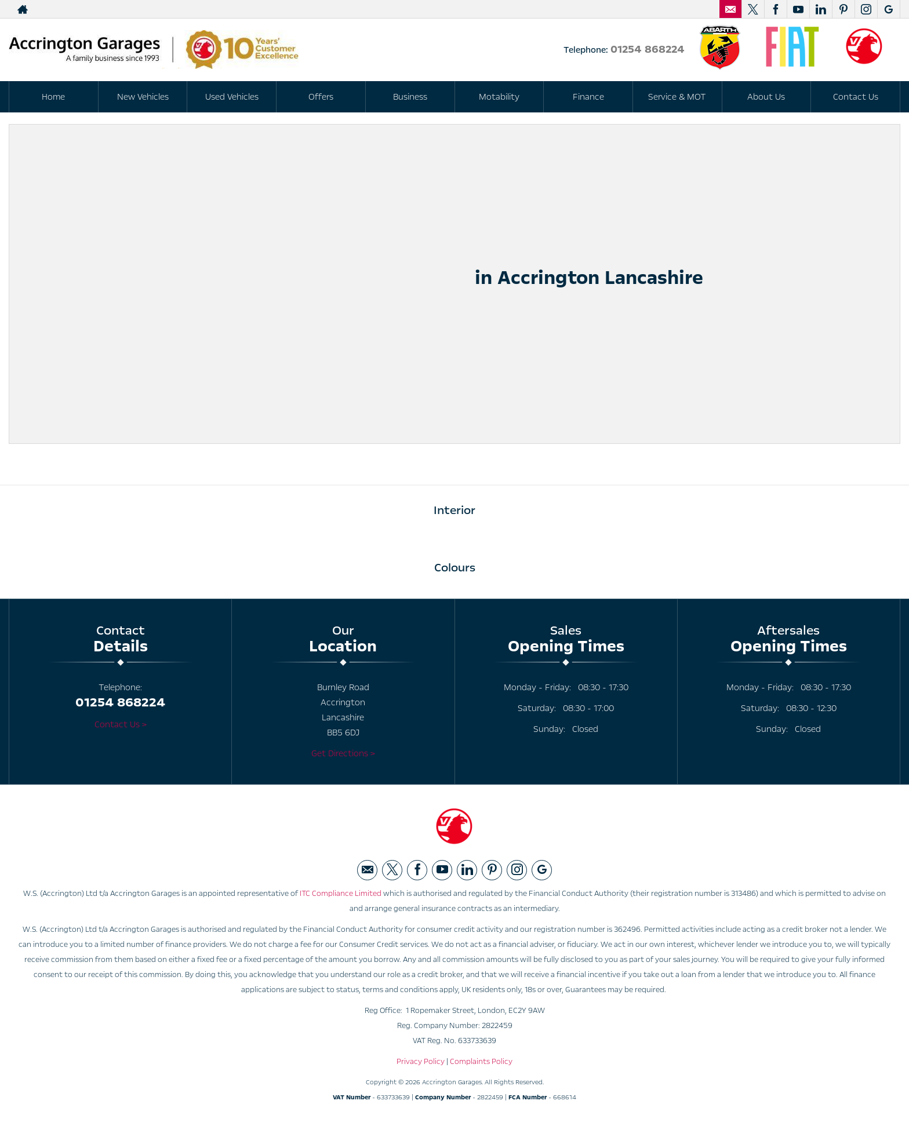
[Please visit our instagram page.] (866, 9)
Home (53, 97)
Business (410, 97)
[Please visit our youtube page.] (798, 9)
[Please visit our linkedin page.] (820, 9)
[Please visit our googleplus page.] (888, 9)
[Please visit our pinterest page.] (843, 9)
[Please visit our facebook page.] (775, 9)
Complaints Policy (481, 1061)
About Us (766, 97)
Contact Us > (120, 724)
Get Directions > (343, 753)
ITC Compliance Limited (340, 893)
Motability (499, 97)
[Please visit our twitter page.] (752, 9)
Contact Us (855, 97)
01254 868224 (647, 49)
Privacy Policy (421, 1061)
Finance (588, 97)
